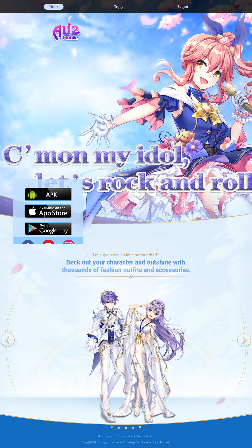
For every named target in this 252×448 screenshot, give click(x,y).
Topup (118, 6)
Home (53, 6)
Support (184, 6)
